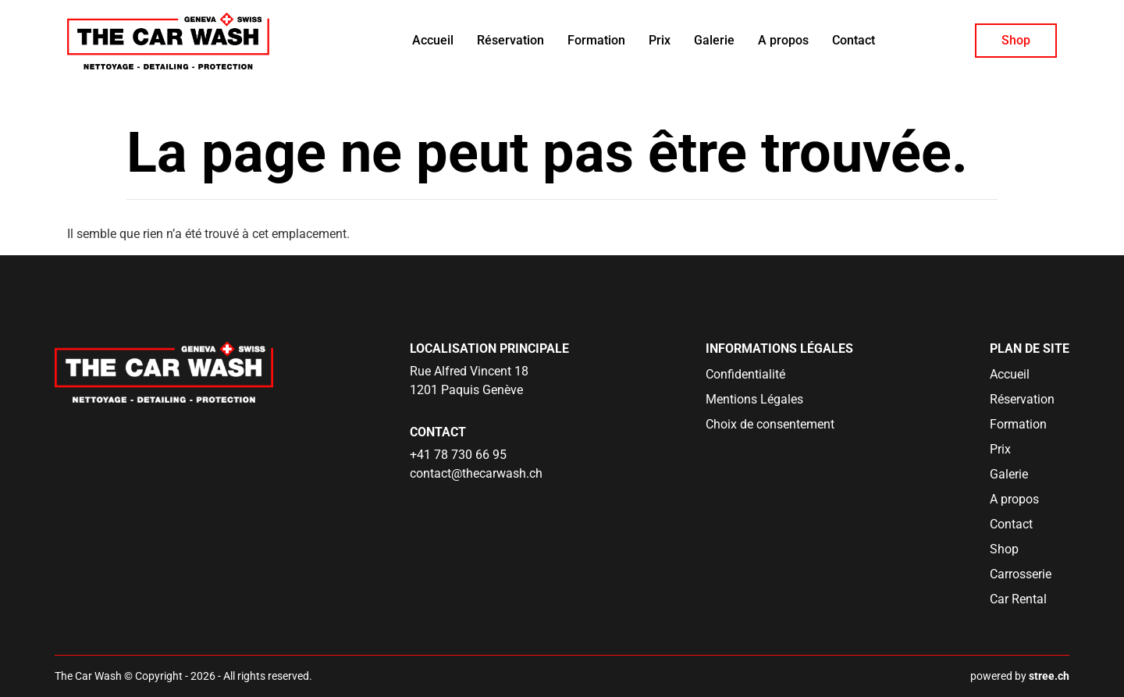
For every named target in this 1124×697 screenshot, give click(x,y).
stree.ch (1049, 676)
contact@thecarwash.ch (476, 473)
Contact (853, 40)
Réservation (510, 40)
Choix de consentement (770, 424)
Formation (596, 40)
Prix (659, 40)
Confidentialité (745, 374)
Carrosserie (1020, 574)
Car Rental (1018, 599)
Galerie (714, 40)
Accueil (433, 40)
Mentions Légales (754, 399)
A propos (783, 40)
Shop (1015, 40)
